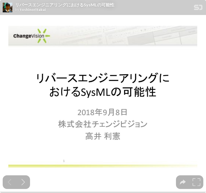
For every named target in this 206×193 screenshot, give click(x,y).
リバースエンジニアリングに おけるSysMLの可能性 (64, 5)
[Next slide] (23, 182)
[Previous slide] (9, 182)
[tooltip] (183, 182)
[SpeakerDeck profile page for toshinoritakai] (7, 8)
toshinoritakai (33, 10)
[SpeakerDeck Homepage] (198, 8)
